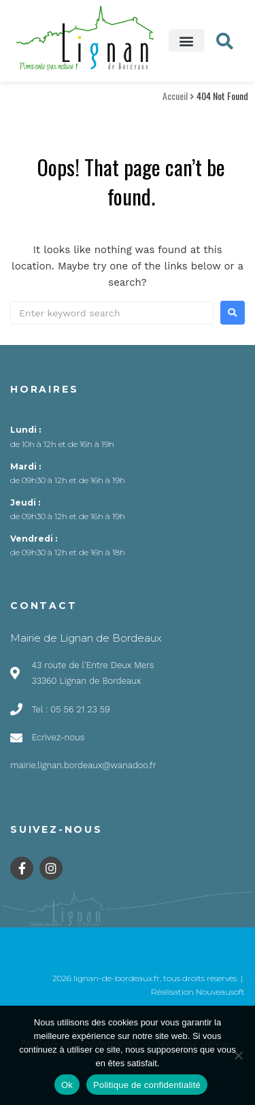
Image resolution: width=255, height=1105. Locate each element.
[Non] (238, 1055)
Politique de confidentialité (147, 1085)
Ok (67, 1085)
